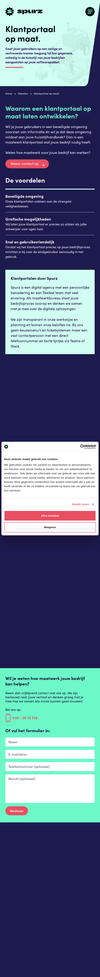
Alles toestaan (50, 515)
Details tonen (80, 504)
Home (8, 93)
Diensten (23, 93)
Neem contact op (25, 163)
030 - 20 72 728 (21, 718)
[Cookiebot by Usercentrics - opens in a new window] (80, 446)
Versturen (17, 810)
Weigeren (50, 527)
